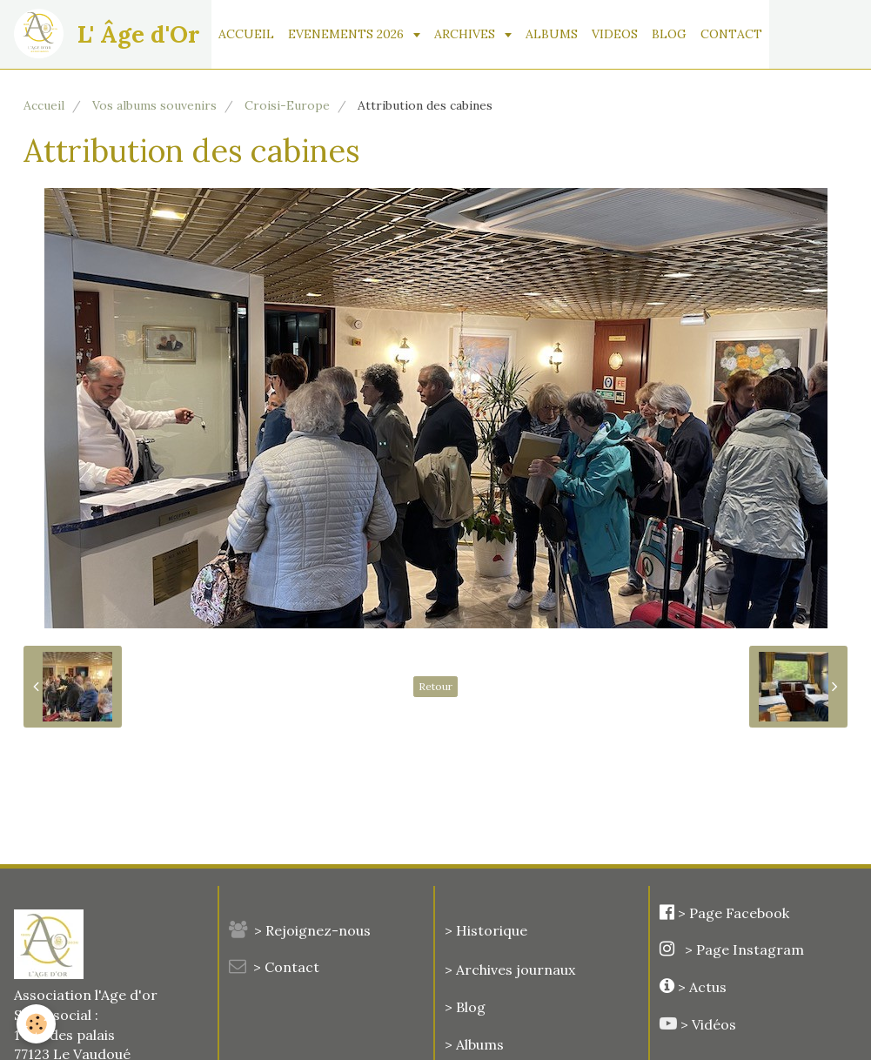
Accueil (43, 105)
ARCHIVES (466, 34)
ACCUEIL (246, 34)
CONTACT (731, 34)
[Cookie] (37, 1023)
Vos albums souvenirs (154, 105)
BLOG (669, 34)
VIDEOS (615, 34)
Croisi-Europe (287, 105)
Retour (435, 686)
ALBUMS (552, 34)
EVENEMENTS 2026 (347, 34)
